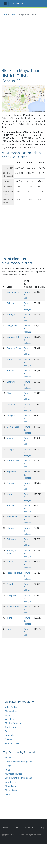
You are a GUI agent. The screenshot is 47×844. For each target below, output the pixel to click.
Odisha (13, 14)
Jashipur (10, 449)
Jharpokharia (13, 460)
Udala (9, 629)
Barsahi (10, 370)
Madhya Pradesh (13, 723)
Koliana (10, 505)
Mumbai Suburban (13, 773)
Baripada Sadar (14, 348)
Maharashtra (11, 711)
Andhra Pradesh (12, 743)
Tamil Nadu (10, 727)
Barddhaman (11, 782)
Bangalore (10, 765)
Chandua (11, 404)
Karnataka (10, 735)
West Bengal (11, 719)
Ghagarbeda (12, 415)
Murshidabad (11, 790)
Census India (19, 3)
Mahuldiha (12, 516)
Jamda (10, 438)
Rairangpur (12, 539)
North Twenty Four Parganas (18, 761)
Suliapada (11, 595)
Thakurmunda (13, 606)
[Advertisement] (23, 42)
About (6, 827)
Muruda (10, 528)
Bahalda (10, 303)
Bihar (7, 715)
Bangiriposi (12, 325)
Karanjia (10, 483)
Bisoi (9, 393)
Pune (7, 769)
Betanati (11, 381)
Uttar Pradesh (11, 707)
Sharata (10, 584)
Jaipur (7, 794)
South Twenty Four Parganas (18, 777)
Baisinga (11, 314)
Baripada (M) (13, 337)
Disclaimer (28, 827)
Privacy (41, 827)
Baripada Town (14, 359)
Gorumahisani (13, 426)
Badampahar (13, 292)
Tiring (9, 617)
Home (4, 14)
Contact (16, 827)
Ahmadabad (10, 786)
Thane (8, 757)
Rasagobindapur (14, 572)
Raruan (10, 561)
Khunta (10, 494)
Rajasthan (9, 731)
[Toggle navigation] (5, 3)
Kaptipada (11, 471)
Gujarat (8, 739)
